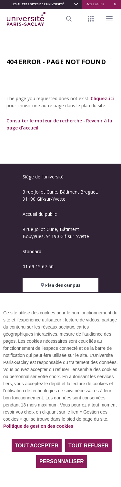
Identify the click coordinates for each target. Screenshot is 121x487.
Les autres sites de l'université (38, 4)
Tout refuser (88, 445)
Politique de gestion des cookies (38, 426)
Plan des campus (60, 285)
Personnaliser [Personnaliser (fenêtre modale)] (61, 461)
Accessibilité (95, 4)
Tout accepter (36, 445)
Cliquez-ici (102, 98)
